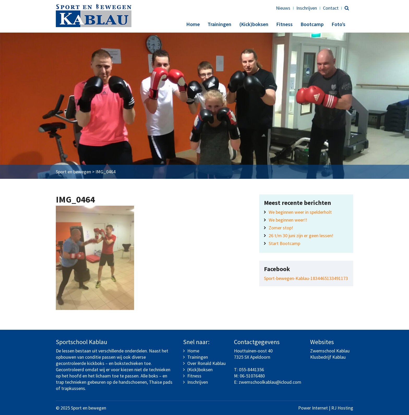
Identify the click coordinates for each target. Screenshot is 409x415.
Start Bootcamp (284, 243)
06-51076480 (252, 376)
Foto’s (338, 24)
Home (193, 24)
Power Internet (313, 408)
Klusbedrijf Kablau (328, 357)
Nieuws (283, 8)
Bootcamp (312, 24)
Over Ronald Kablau (206, 363)
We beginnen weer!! (288, 220)
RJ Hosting (342, 408)
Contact (331, 8)
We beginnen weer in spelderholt (300, 212)
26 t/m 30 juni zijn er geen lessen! (301, 236)
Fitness (284, 24)
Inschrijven (306, 8)
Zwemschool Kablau (330, 351)
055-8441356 (251, 370)
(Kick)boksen (253, 24)
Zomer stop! (281, 228)
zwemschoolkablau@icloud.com (270, 382)
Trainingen (219, 24)
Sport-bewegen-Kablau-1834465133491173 (306, 278)
